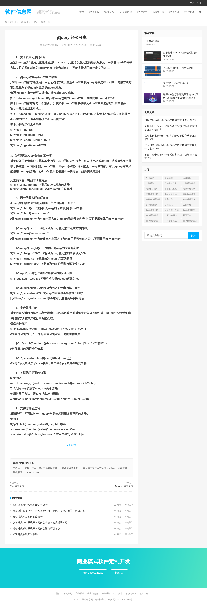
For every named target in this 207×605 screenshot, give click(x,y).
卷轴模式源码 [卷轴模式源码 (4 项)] (152, 189)
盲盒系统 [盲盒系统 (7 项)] (187, 205)
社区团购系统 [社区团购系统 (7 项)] (152, 221)
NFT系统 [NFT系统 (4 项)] (150, 178)
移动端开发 (158, 12)
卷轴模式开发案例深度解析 (28, 516)
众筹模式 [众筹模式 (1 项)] (169, 178)
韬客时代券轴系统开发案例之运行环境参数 (36, 528)
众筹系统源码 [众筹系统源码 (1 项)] (189, 183)
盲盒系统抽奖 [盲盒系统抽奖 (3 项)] (189, 210)
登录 (192, 3)
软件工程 (94, 12)
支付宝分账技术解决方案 (176, 82)
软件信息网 (18, 12)
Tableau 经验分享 (124, 486)
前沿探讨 (189, 12)
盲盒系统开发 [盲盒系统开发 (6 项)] (152, 210)
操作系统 (109, 12)
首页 (81, 12)
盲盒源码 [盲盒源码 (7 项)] (169, 205)
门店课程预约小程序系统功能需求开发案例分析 (170, 120)
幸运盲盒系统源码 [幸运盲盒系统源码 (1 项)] (153, 200)
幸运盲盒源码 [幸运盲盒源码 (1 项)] (171, 194)
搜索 (193, 235)
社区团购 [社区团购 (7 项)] (187, 215)
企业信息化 (125, 12)
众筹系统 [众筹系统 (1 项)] (150, 183)
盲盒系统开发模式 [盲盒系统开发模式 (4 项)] (172, 210)
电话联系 (119, 572)
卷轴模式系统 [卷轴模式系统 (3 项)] (171, 189)
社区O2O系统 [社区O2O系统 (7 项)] (171, 215)
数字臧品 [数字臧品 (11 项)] (169, 199)
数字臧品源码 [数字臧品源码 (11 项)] (152, 205)
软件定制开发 (52, 45)
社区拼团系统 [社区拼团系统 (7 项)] (171, 221)
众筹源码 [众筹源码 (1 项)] (187, 178)
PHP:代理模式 (151, 41)
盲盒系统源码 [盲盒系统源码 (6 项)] (152, 215)
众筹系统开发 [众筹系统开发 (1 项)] (171, 183)
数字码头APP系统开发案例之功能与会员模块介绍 (40, 522)
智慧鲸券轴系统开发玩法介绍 (178, 67)
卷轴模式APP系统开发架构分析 (30, 504)
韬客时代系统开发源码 (25, 534)
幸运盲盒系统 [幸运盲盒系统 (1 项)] (189, 194)
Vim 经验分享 (17, 486)
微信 (93, 572)
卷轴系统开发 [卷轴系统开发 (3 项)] (152, 194)
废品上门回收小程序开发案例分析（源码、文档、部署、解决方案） (50, 510)
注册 (200, 3)
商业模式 (142, 12)
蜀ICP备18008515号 (123, 599)
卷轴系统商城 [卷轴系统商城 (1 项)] (189, 189)
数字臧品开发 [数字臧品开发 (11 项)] (189, 199)
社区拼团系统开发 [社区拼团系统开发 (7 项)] (190, 221)
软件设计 (174, 12)
